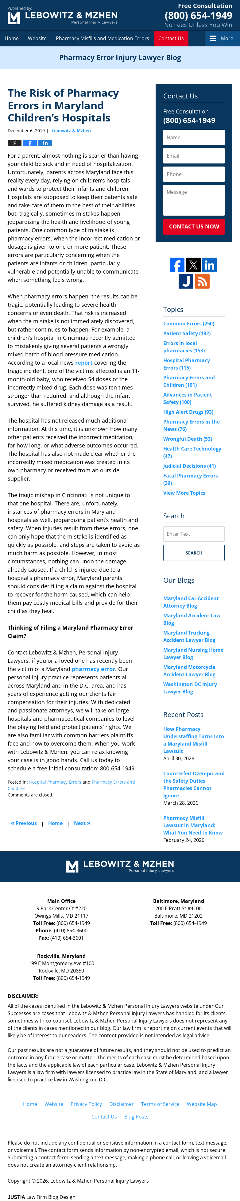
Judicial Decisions (189, 465)
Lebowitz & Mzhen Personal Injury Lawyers (99, 1180)
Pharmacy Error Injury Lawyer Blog (62, 15)
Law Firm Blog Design (41, 1197)
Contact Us (171, 38)
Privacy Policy (86, 1104)
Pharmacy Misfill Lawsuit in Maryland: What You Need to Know (193, 825)
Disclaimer (121, 1104)
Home (12, 38)
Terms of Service (160, 1104)
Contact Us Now (194, 226)
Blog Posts (136, 1116)
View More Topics (184, 492)
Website (37, 38)
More (227, 38)
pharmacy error (93, 669)
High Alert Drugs (188, 412)
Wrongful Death (187, 439)
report (84, 362)
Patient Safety (187, 333)
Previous (24, 823)
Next (82, 823)
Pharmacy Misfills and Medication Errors (102, 38)
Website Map (202, 1104)
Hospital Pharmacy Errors (55, 782)
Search (194, 553)
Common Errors (188, 323)
